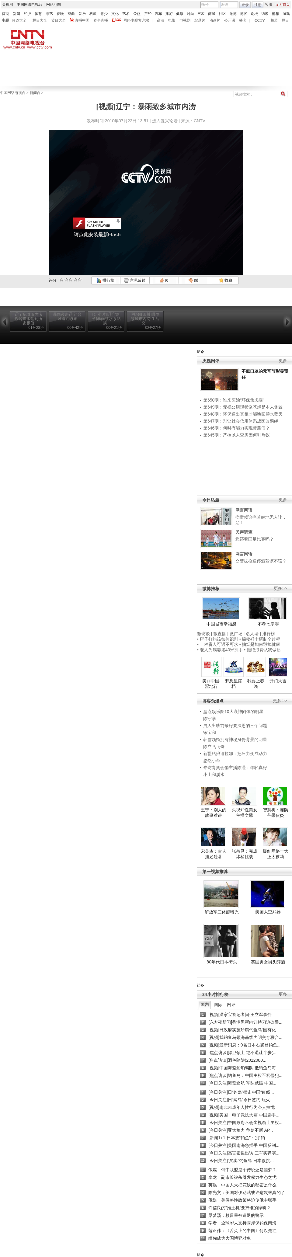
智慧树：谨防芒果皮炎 (275, 812)
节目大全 (58, 20)
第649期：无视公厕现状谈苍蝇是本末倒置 (243, 407)
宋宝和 (209, 732)
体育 (38, 14)
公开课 (229, 20)
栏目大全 (40, 20)
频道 (274, 20)
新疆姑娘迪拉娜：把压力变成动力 (235, 753)
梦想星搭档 (233, 683)
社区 (222, 14)
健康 (179, 14)
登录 (245, 5)
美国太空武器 (268, 911)
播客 (242, 20)
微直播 (219, 633)
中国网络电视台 (29, 4)
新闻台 (35, 93)
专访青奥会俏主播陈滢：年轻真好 (235, 767)
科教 (93, 14)
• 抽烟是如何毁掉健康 (259, 644)
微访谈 (203, 633)
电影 (172, 20)
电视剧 (184, 20)
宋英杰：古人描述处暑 (213, 854)
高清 (160, 20)
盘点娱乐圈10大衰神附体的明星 (233, 711)
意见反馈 (134, 280)
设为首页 (282, 4)
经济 (27, 14)
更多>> (280, 588)
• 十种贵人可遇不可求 (218, 644)
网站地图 (53, 4)
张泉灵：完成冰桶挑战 (244, 854)
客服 (268, 4)
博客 (243, 14)
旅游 (169, 14)
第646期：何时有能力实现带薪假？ (236, 428)
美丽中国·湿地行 (211, 683)
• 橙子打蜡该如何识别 (217, 639)
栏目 (285, 20)
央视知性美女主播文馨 (244, 812)
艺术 (126, 14)
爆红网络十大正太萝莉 (275, 854)
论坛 (254, 14)
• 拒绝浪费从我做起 (262, 649)
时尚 (190, 14)
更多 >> (280, 700)
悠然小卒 (211, 760)
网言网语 (243, 510)
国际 (218, 1004)
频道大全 (19, 20)
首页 (5, 14)
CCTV (260, 20)
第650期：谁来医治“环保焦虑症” (233, 400)
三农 (201, 14)
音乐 (82, 14)
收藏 (225, 280)
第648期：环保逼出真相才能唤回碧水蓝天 (243, 414)
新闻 (16, 14)
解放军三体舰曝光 (222, 912)
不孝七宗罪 (268, 624)
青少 (104, 14)
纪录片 (199, 20)
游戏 (286, 14)
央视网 (7, 4)
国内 (204, 1004)
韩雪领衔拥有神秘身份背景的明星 (235, 739)
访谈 (265, 14)
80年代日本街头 (222, 961)
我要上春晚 (255, 683)
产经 (147, 14)
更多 (283, 360)
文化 (115, 14)
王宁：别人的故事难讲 (213, 812)
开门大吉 (278, 680)
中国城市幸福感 (221, 624)
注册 (258, 5)
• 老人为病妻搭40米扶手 (220, 649)
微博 (233, 14)
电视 (5, 20)
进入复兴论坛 (165, 120)
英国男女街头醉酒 (268, 961)
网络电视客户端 (136, 20)
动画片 (214, 20)
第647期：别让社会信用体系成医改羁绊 (240, 421)
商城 (211, 14)
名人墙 (252, 633)
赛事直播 (100, 20)
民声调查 (243, 532)
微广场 (236, 633)
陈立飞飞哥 (213, 746)
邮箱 (275, 14)
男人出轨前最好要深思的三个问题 (235, 725)
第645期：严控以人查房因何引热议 (236, 435)
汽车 (158, 14)
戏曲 (71, 14)
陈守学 (209, 718)
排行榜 (105, 280)
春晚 (60, 14)
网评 (231, 1004)
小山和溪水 (213, 774)
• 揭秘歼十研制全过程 (259, 639)
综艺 (49, 14)
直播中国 (82, 20)
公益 (137, 14)
